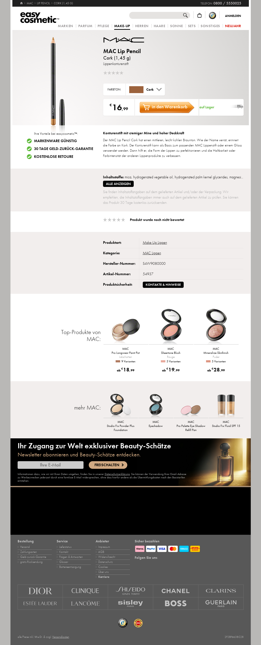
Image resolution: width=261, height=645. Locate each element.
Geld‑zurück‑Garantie (33, 557)
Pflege (103, 26)
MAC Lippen (152, 253)
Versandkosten (60, 637)
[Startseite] (21, 1)
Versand (25, 547)
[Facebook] (147, 565)
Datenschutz (105, 562)
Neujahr (233, 26)
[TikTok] (163, 565)
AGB (101, 552)
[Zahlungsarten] (189, 548)
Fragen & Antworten (71, 557)
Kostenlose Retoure (53, 156)
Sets (192, 26)
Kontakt (63, 552)
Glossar (63, 562)
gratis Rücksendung (31, 562)
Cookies (103, 567)
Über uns (103, 572)
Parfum (85, 26)
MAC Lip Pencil (122, 51)
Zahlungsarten (28, 552)
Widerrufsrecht (106, 557)
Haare (159, 26)
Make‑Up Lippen (155, 242)
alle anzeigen (118, 184)
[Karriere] (130, 511)
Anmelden (233, 16)
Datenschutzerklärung (117, 474)
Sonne (176, 26)
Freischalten (106, 465)
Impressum (104, 547)
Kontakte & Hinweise (163, 285)
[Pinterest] (155, 565)
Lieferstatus (65, 547)
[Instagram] (138, 565)
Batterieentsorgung (70, 567)
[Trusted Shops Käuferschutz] (212, 15)
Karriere (103, 577)
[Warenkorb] (199, 15)
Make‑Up (122, 26)
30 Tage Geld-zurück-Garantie (63, 148)
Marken (65, 26)
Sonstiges (210, 26)
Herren (142, 26)
